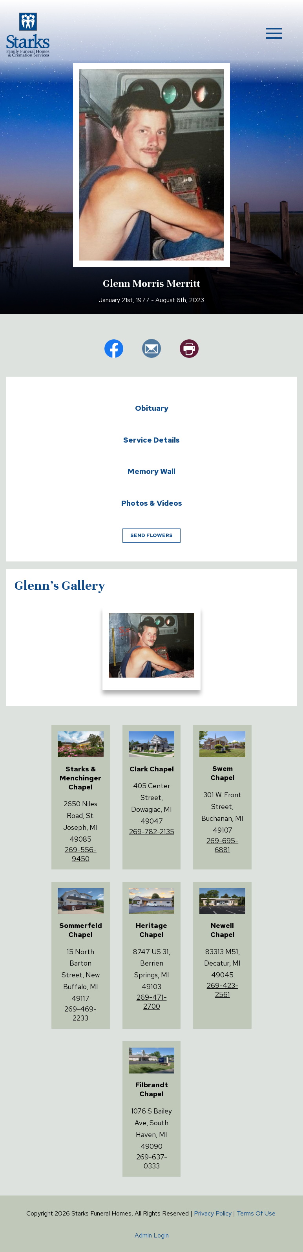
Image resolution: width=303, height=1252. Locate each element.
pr (189, 348)
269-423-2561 (222, 990)
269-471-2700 (152, 1002)
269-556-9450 (81, 854)
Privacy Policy (213, 1213)
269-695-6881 (222, 845)
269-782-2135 (151, 831)
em (151, 348)
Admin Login (152, 1235)
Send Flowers (151, 535)
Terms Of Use (256, 1213)
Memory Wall (151, 471)
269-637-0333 (151, 1161)
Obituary (151, 408)
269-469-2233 (80, 1013)
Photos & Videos (151, 503)
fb (113, 348)
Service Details (151, 440)
